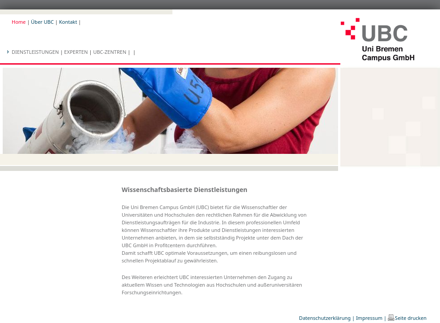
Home (19, 21)
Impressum (369, 317)
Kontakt (68, 21)
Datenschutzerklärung (325, 317)
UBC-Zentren (109, 51)
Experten (76, 51)
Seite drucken (411, 317)
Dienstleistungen (35, 51)
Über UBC (42, 21)
